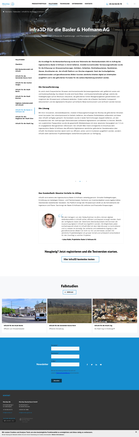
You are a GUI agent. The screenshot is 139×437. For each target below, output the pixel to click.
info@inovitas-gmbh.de (25, 412)
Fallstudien (16, 11)
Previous (76, 181)
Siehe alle (70, 292)
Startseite (8, 11)
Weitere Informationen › (58, 434)
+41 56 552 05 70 (115, 4)
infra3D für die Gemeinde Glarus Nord (62, 325)
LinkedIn (96, 364)
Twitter (92, 364)
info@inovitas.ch (7, 412)
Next (86, 181)
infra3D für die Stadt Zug (103, 325)
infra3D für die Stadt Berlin (13, 325)
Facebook (87, 364)
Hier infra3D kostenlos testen (79, 259)
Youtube (101, 364)
